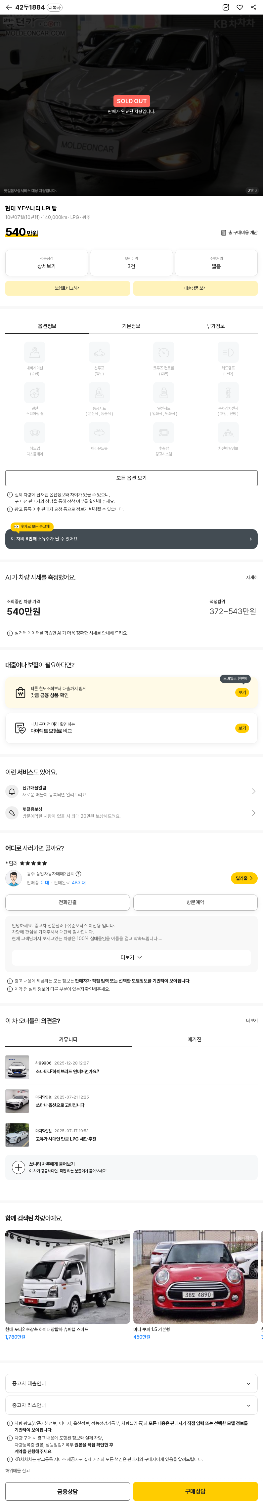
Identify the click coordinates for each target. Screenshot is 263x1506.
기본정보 (131, 326)
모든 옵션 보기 (131, 478)
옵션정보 (47, 326)
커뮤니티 (68, 1039)
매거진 (194, 1039)
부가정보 (215, 326)
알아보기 (131, 692)
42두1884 (39, 7)
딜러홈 (241, 878)
